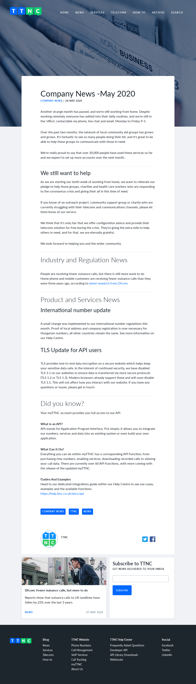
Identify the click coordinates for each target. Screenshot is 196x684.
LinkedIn (167, 655)
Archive (158, 12)
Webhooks (116, 659)
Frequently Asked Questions (127, 645)
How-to (139, 12)
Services (97, 12)
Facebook (167, 645)
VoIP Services (79, 655)
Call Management (81, 650)
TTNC (73, 511)
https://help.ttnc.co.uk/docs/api (62, 493)
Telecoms (119, 12)
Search (177, 12)
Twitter (166, 650)
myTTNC (76, 664)
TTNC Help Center (121, 639)
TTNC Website (80, 639)
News (79, 12)
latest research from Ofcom (108, 283)
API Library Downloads (124, 655)
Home (64, 12)
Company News (51, 100)
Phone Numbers (81, 645)
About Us (77, 669)
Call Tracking (78, 659)
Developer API (118, 650)
